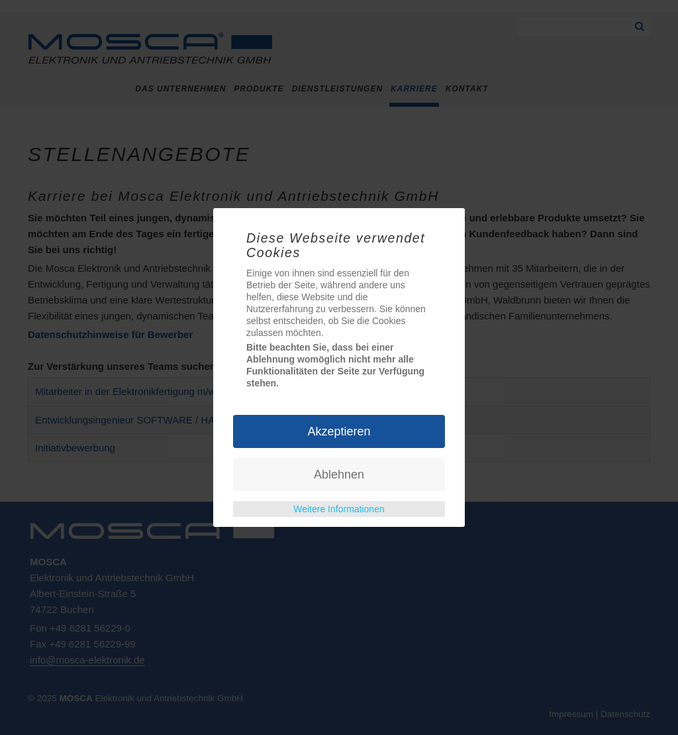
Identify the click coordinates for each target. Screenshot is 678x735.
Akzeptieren (338, 431)
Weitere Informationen (338, 509)
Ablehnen (339, 474)
